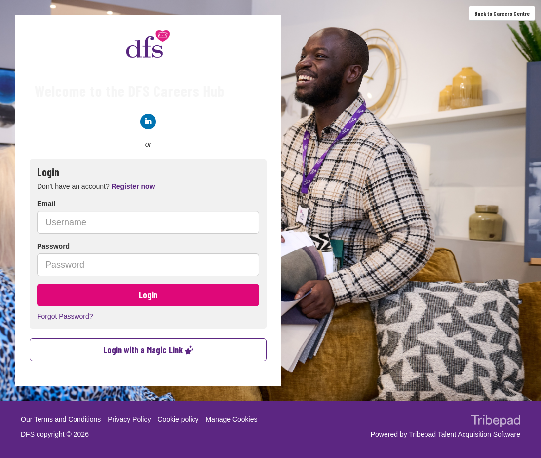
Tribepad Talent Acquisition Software (464, 434)
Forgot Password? (65, 316)
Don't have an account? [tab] (96, 186)
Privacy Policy (129, 419)
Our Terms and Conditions (61, 419)
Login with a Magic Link (148, 349)
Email (46, 204)
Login (148, 295)
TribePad (495, 422)
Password (53, 246)
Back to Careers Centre (502, 13)
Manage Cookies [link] (231, 419)
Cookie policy (177, 419)
